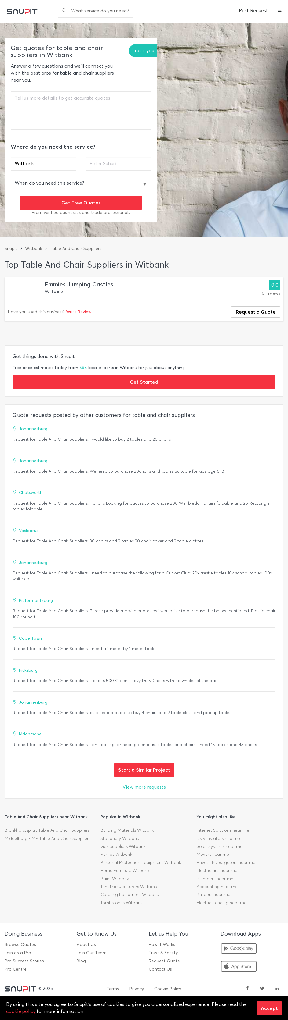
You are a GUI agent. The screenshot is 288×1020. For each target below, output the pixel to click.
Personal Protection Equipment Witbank (140, 862)
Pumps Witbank (116, 854)
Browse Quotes (20, 944)
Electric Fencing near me (221, 902)
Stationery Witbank (119, 838)
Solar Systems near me (219, 846)
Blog (81, 961)
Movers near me (213, 854)
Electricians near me (217, 870)
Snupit (11, 248)
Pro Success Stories (24, 961)
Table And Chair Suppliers (75, 248)
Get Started (144, 382)
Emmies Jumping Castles (79, 284)
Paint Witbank (114, 878)
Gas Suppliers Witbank (123, 846)
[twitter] (262, 989)
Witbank (33, 248)
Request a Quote (256, 312)
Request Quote (164, 961)
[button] (279, 11)
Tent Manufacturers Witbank (128, 886)
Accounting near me (217, 886)
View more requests (144, 787)
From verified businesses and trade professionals (81, 212)
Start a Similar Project (144, 770)
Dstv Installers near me (219, 838)
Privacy (136, 988)
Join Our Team (92, 952)
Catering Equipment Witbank (129, 894)
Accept (269, 1008)
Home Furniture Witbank (124, 870)
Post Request (253, 10)
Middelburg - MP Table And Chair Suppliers (47, 838)
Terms (113, 988)
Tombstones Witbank (121, 902)
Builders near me (213, 894)
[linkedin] (276, 989)
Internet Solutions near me (223, 830)
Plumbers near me (215, 878)
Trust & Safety (163, 952)
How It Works (162, 944)
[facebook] (247, 989)
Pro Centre (16, 969)
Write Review (78, 312)
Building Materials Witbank (127, 830)
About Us (86, 944)
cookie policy (20, 1011)
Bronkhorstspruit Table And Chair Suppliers (47, 830)
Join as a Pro (18, 952)
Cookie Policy (167, 988)
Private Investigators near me (226, 862)
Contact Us (160, 969)
